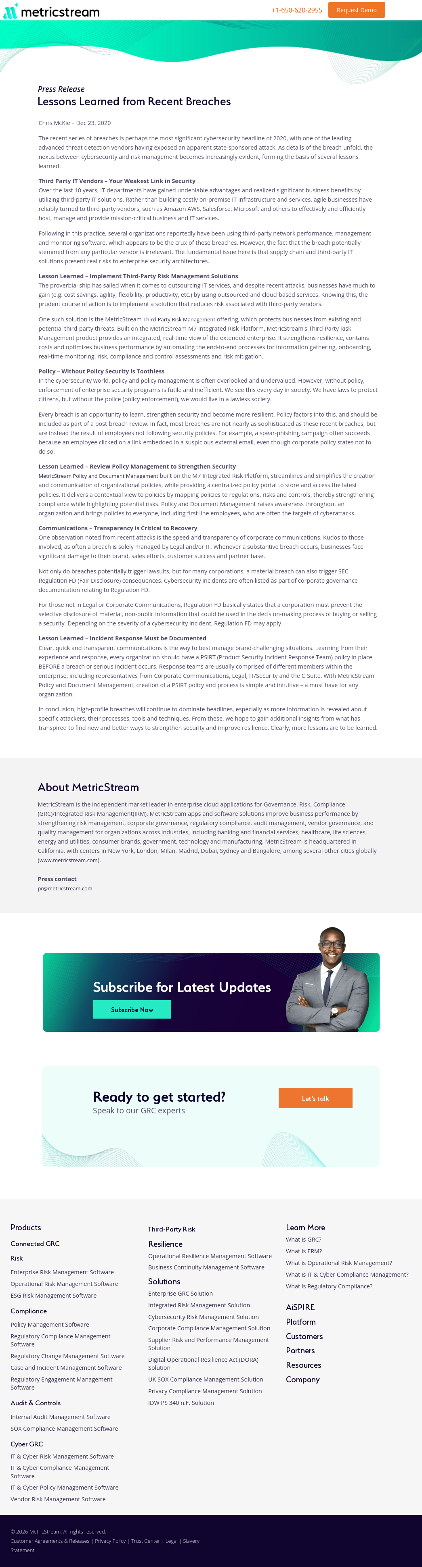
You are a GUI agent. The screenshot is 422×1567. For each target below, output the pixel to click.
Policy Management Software (49, 1324)
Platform (301, 1320)
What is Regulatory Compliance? (329, 1286)
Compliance (28, 1310)
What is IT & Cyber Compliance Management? (347, 1274)
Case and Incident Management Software (66, 1367)
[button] (406, 1471)
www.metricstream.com (69, 860)
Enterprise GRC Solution (180, 1293)
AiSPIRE (300, 1306)
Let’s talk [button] (315, 1097)
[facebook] (360, 1545)
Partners (300, 1349)
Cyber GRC (26, 1443)
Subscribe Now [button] (132, 1009)
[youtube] (398, 1545)
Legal (172, 1540)
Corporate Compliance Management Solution (209, 1328)
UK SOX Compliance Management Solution (205, 1379)
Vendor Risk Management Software (58, 1499)
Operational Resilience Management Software (210, 1256)
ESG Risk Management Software (53, 1295)
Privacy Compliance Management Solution (205, 1391)
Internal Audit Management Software (60, 1417)
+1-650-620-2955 (297, 10)
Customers (304, 1335)
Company (303, 1378)
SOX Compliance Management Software (64, 1428)
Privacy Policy (110, 1540)
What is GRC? (303, 1239)
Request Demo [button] (357, 10)
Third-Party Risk (171, 1228)
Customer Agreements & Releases (50, 1540)
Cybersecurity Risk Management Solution (203, 1317)
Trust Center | (148, 1540)
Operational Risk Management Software (64, 1284)
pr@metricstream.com (65, 888)
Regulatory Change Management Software (67, 1356)
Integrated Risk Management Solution (199, 1305)
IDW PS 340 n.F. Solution (181, 1403)
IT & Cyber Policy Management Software (64, 1487)
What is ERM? (304, 1251)
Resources (303, 1364)
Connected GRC (35, 1242)
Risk (16, 1257)
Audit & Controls (35, 1402)
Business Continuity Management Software (206, 1267)
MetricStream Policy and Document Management (98, 475)
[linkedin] (341, 1545)
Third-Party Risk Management (179, 319)
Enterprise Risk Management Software (62, 1272)
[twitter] (379, 1545)
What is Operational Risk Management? (339, 1263)
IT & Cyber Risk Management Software (62, 1456)
